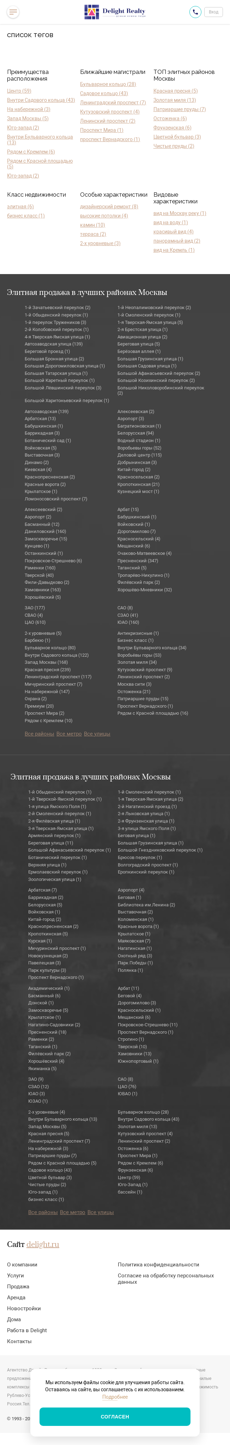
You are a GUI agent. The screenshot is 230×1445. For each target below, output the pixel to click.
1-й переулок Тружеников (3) (55, 322)
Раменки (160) (40, 567)
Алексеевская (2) (136, 411)
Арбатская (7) (42, 890)
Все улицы (97, 734)
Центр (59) (19, 91)
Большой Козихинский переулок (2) (156, 380)
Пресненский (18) (47, 1032)
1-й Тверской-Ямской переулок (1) (65, 799)
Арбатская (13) (40, 418)
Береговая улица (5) (138, 344)
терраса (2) (93, 234)
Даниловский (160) (45, 531)
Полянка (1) (130, 970)
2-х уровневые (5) (43, 633)
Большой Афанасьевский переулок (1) (69, 850)
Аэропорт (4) (131, 890)
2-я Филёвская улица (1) (54, 821)
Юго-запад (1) (43, 1192)
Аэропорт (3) (130, 418)
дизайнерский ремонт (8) (109, 206)
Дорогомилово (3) (137, 1002)
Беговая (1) (129, 897)
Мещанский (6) (133, 546)
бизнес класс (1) (26, 216)
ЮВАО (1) (128, 1093)
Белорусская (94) (135, 433)
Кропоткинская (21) (138, 484)
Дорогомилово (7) (136, 531)
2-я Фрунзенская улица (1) (146, 821)
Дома (14, 1319)
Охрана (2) (36, 698)
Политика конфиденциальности (158, 1264)
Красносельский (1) (139, 1010)
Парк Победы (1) (135, 962)
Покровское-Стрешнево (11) (148, 1024)
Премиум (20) (39, 706)
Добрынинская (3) (137, 462)
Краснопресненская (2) (50, 477)
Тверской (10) (132, 1046)
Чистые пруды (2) (173, 146)
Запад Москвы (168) (46, 662)
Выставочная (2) (135, 912)
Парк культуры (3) (47, 970)
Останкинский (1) (44, 553)
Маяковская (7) (134, 941)
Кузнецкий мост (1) (138, 491)
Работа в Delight (27, 1330)
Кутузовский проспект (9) (144, 669)
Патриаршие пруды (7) (179, 109)
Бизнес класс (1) (135, 640)
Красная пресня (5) (175, 91)
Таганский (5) (132, 567)
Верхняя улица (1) (47, 864)
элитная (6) (20, 206)
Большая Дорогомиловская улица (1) (65, 365)
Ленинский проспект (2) (107, 121)
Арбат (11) (128, 988)
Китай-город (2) (134, 469)
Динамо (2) (37, 462)
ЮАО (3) (36, 1093)
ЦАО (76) (127, 1086)
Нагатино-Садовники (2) (54, 1024)
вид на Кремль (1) (174, 250)
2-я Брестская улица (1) (142, 329)
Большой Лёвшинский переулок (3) (63, 387)
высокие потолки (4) (104, 216)
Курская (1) (40, 941)
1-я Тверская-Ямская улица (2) (150, 799)
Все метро (69, 734)
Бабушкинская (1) (44, 426)
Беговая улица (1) (137, 835)
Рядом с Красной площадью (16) (152, 713)
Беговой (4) (130, 995)
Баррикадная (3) (42, 433)
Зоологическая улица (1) (54, 879)
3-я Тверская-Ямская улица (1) (61, 828)
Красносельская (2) (138, 477)
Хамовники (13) (135, 1053)
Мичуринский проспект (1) (57, 948)
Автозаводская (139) (47, 411)
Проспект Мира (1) (101, 130)
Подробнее (115, 1397)
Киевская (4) (38, 469)
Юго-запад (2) (23, 127)
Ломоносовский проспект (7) (56, 498)
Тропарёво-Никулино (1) (143, 575)
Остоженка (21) (134, 691)
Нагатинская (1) (135, 948)
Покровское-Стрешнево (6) (53, 560)
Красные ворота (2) (45, 484)
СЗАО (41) (127, 615)
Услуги (15, 1275)
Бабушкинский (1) (137, 517)
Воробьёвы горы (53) (139, 655)
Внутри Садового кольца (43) (41, 100)
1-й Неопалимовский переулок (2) (154, 307)
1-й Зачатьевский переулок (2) (58, 307)
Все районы (39, 734)
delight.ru (42, 1244)
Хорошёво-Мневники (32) (144, 589)
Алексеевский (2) (43, 509)
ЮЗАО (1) (38, 1101)
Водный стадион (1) (139, 440)
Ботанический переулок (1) (57, 857)
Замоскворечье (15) (46, 538)
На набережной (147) (47, 691)
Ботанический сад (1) (48, 440)
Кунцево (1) (37, 546)
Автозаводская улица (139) (54, 344)
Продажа (18, 1286)
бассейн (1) (130, 1192)
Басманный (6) (44, 995)
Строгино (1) (131, 1039)
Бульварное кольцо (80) (50, 647)
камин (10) (92, 225)
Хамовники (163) (43, 589)
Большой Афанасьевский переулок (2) (158, 373)
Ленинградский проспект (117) (58, 676)
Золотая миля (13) (174, 100)
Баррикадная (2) (45, 897)
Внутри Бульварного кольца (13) (40, 139)
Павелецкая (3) (44, 962)
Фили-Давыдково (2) (47, 582)
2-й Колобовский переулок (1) (57, 329)
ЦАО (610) (35, 622)
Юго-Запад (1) (133, 1184)
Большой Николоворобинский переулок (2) (160, 390)
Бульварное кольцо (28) (108, 84)
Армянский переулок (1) (54, 835)
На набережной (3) (28, 109)
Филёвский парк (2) (138, 582)
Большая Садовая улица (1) (147, 365)
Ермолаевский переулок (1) (58, 872)
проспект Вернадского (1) (110, 139)
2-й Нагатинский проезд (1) (147, 806)
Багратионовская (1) (139, 426)
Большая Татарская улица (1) (56, 373)
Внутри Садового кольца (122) (57, 655)
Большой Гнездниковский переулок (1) (160, 850)
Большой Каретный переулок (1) (60, 380)
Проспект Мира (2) (45, 713)
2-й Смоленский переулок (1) (59, 813)
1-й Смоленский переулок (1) (149, 315)
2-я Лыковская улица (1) (144, 813)
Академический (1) (49, 988)
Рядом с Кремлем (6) (31, 152)
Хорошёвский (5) (43, 597)
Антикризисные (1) (138, 633)
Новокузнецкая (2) (48, 955)
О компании (22, 1264)
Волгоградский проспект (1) (148, 864)
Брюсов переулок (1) (140, 857)
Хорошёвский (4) (46, 1061)
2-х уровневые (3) (100, 243)
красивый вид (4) (173, 231)
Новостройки (24, 1308)
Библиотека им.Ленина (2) (146, 904)
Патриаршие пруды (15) (143, 698)
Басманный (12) (42, 524)
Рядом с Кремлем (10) (49, 720)
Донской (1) (41, 1002)
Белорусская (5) (45, 904)
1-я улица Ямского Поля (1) (57, 806)
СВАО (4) (34, 615)
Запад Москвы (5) (28, 118)
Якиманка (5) (42, 1068)
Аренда (16, 1297)
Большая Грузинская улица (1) (150, 358)
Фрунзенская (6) (172, 127)
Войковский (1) (133, 524)
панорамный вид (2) (176, 241)
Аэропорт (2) (38, 517)
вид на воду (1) (170, 222)
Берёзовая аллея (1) (139, 351)
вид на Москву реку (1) (179, 213)
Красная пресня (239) (48, 669)
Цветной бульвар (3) (177, 137)
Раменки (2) (41, 1039)
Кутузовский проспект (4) (110, 112)
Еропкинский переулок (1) (146, 872)
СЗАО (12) (38, 1086)
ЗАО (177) (35, 607)
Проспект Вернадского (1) (145, 706)
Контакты (19, 1341)
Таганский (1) (43, 1046)
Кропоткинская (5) (48, 933)
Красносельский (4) (139, 538)
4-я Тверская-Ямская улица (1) (57, 337)
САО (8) (125, 607)
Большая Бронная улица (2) (54, 358)
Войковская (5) (41, 448)
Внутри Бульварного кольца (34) (152, 647)
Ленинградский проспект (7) (113, 102)
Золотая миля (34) (137, 662)
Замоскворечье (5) (48, 1010)
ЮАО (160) (128, 622)
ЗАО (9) (36, 1079)
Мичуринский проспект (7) (54, 684)
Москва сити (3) (134, 684)
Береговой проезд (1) (47, 351)
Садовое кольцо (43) (104, 93)
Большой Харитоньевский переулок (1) (67, 400)
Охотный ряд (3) (135, 955)
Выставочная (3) (42, 455)
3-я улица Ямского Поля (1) (147, 828)
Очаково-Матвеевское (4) (144, 553)
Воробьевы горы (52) (139, 448)
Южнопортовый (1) (138, 1061)
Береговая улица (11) (50, 843)
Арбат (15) (128, 509)
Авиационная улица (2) (142, 337)
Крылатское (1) (41, 491)
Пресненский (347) (137, 560)
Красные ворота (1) (138, 926)
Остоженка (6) (170, 118)
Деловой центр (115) (139, 455)
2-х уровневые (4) (46, 1112)
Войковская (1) (44, 912)
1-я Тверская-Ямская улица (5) (150, 322)
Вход (213, 12)
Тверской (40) (39, 575)
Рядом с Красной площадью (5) (40, 163)
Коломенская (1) (136, 919)
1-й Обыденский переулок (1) (56, 315)
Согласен (115, 1417)
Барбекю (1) (37, 640)
